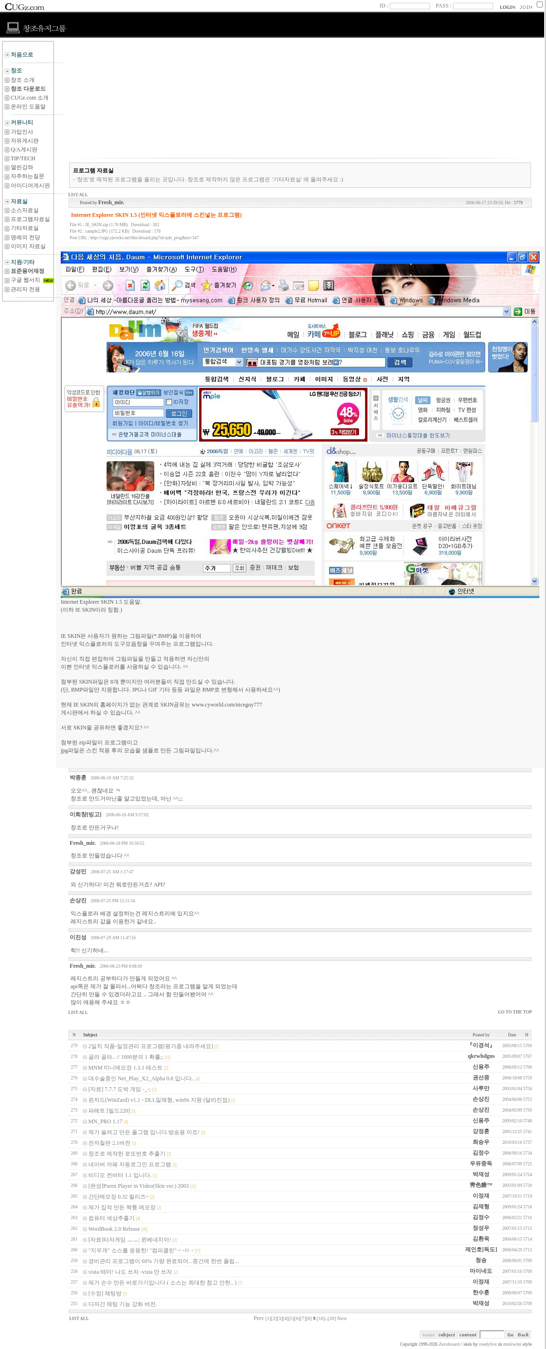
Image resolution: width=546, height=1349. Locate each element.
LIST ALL (78, 195)
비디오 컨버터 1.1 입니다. (119, 1175)
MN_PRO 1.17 (105, 1121)
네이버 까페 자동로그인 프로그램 (129, 1164)
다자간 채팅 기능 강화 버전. (122, 1304)
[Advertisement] (28, 325)
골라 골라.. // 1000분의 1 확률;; (125, 1057)
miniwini (512, 1344)
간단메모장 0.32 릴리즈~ (118, 1196)
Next (342, 1318)
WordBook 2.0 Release (114, 1229)
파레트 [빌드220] (109, 1110)
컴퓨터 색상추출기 (111, 1218)
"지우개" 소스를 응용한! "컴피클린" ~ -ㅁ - (140, 1250)
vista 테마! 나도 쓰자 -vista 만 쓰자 (130, 1272)
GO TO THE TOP (515, 1012)
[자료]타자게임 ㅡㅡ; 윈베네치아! (129, 1239)
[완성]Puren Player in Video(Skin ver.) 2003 (138, 1186)
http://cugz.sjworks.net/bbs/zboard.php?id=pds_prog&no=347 (144, 238)
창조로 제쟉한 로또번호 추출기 (126, 1153)
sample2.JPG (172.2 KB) (107, 231)
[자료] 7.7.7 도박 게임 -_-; (119, 1089)
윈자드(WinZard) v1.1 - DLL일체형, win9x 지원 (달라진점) (159, 1100)
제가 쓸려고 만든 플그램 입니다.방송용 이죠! (144, 1132)
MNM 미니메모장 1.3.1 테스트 (125, 1067)
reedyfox (488, 1344)
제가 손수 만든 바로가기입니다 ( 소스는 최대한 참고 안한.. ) (162, 1282)
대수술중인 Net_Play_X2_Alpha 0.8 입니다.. (141, 1078)
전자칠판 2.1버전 (109, 1143)
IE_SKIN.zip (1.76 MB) (107, 224)
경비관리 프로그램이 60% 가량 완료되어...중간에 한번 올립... (163, 1261)
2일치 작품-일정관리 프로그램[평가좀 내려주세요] (150, 1046)
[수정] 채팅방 (105, 1293)
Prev (258, 1318)
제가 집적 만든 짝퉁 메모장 (122, 1207)
